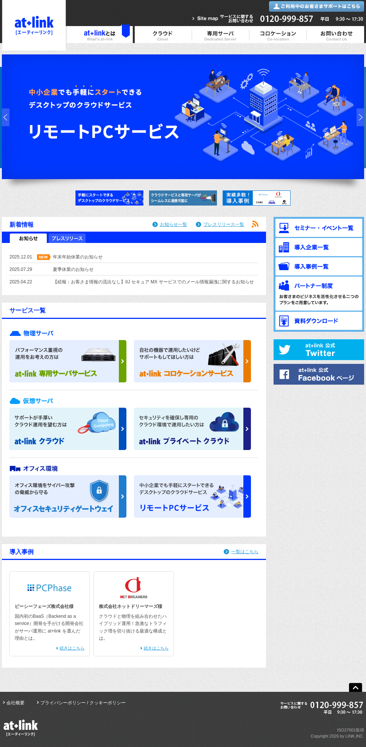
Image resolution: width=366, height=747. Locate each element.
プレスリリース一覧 (223, 224)
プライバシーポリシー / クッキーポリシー (83, 702)
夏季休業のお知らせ (73, 269)
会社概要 (15, 702)
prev (5, 117)
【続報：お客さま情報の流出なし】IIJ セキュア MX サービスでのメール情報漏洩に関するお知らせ (153, 282)
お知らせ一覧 (173, 224)
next (360, 117)
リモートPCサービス (183, 116)
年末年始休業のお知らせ (78, 257)
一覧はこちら (244, 551)
